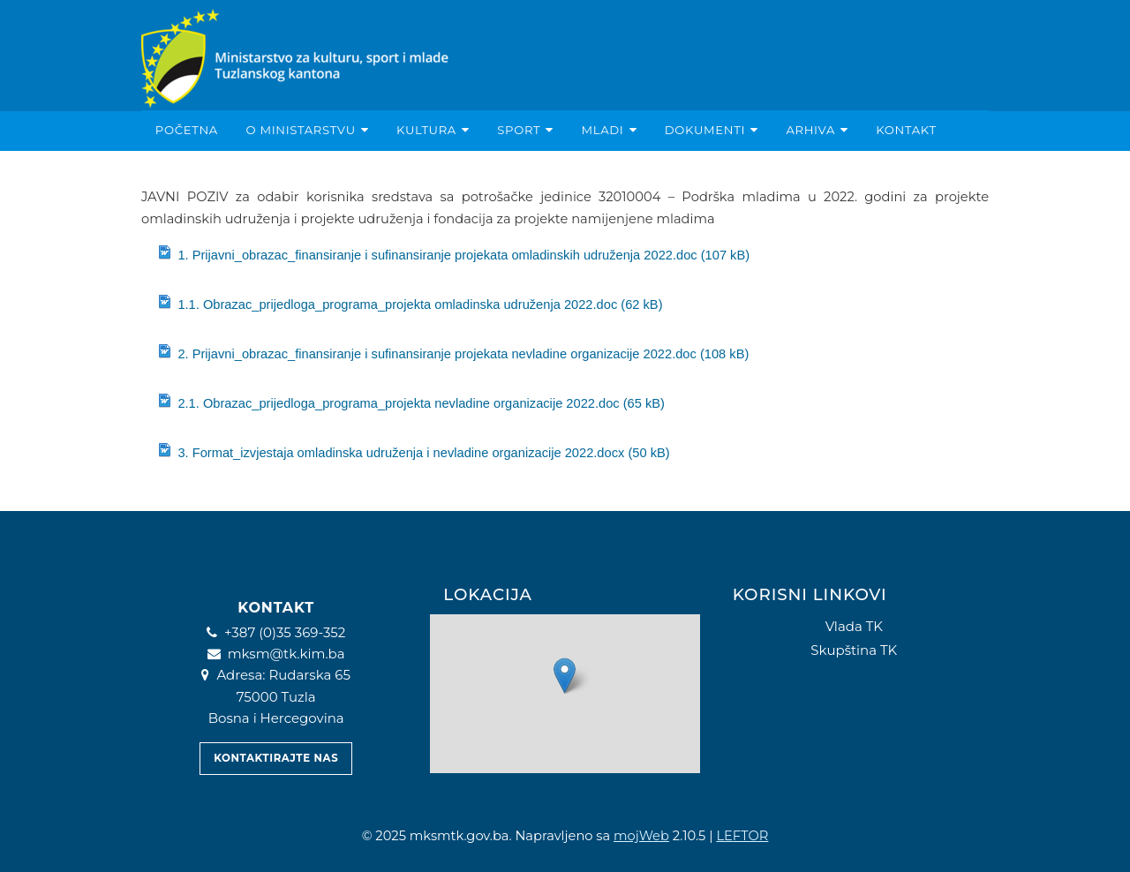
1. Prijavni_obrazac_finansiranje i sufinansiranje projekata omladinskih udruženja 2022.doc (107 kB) (453, 253)
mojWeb (641, 836)
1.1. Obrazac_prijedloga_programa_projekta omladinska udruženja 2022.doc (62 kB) (409, 303)
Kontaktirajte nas (276, 758)
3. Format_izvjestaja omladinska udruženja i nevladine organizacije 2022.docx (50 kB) (413, 451)
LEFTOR (742, 836)
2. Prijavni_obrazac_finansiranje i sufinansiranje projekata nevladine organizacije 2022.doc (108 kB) (453, 352)
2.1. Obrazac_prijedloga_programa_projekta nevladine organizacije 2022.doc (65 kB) (411, 402)
